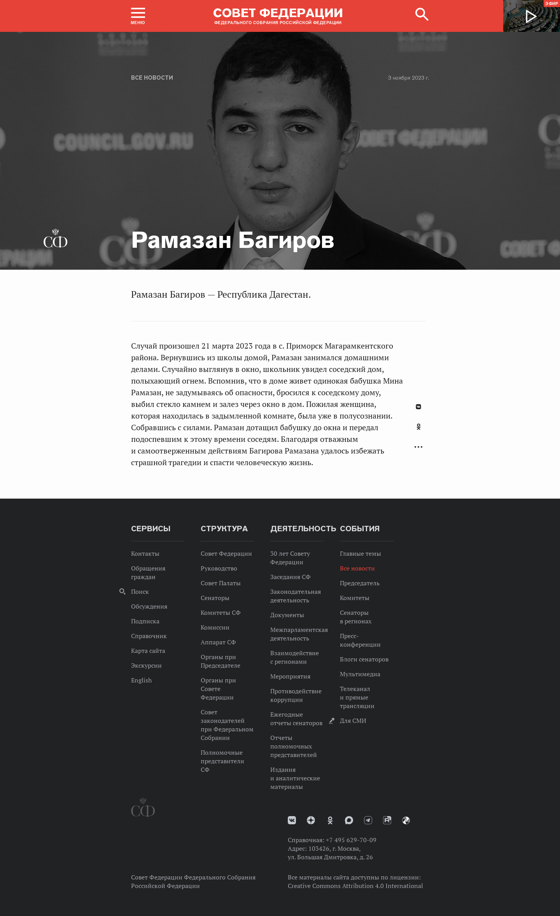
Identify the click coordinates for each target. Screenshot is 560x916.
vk (292, 820)
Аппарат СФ (218, 642)
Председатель (360, 583)
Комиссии (215, 627)
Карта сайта (148, 650)
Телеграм (368, 820)
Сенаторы (215, 598)
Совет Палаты (221, 583)
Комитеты (354, 598)
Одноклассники (418, 427)
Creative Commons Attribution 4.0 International (355, 886)
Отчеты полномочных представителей (293, 746)
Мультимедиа (360, 674)
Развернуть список (418, 447)
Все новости (152, 77)
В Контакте (418, 406)
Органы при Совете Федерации (218, 688)
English (141, 680)
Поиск (140, 591)
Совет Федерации (226, 553)
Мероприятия (290, 676)
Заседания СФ (290, 577)
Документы (287, 615)
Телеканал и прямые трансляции (357, 697)
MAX (349, 820)
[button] (138, 16)
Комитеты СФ (221, 612)
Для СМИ (353, 720)
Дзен (311, 820)
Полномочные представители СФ (222, 761)
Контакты (145, 553)
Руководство (219, 568)
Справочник (149, 636)
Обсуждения (149, 606)
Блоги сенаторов (364, 659)
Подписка (145, 621)
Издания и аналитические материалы (295, 778)
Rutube (387, 820)
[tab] (418, 431)
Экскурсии (146, 665)
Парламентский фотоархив (406, 820)
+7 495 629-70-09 (351, 840)
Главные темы (360, 553)
